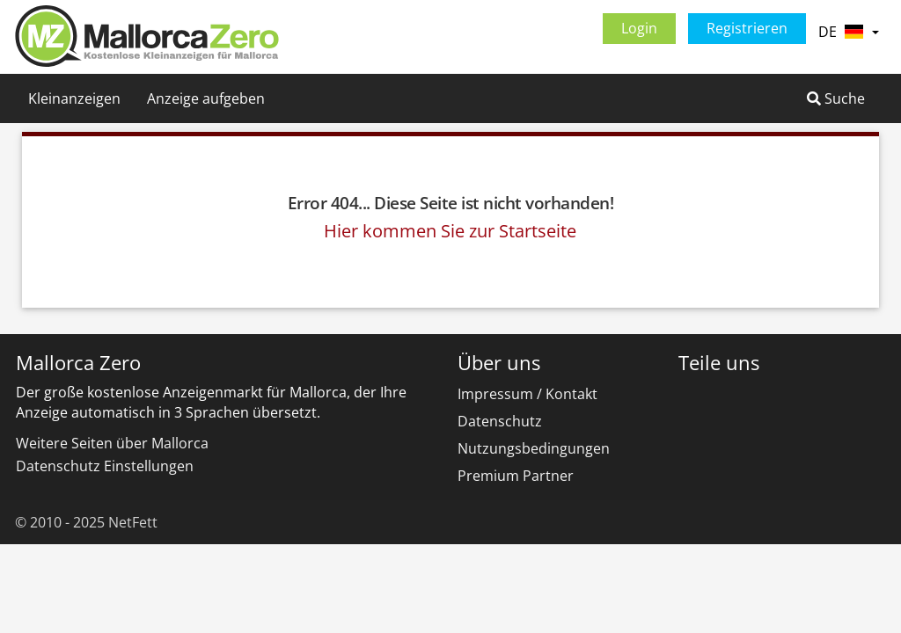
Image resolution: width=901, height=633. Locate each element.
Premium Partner (516, 475)
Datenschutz (500, 421)
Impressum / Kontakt (527, 394)
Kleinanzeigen (74, 98)
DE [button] (848, 31)
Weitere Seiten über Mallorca (112, 443)
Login (639, 28)
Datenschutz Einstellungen (105, 466)
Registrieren (747, 28)
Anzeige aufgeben (206, 98)
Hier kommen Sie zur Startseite (450, 231)
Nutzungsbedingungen (534, 448)
